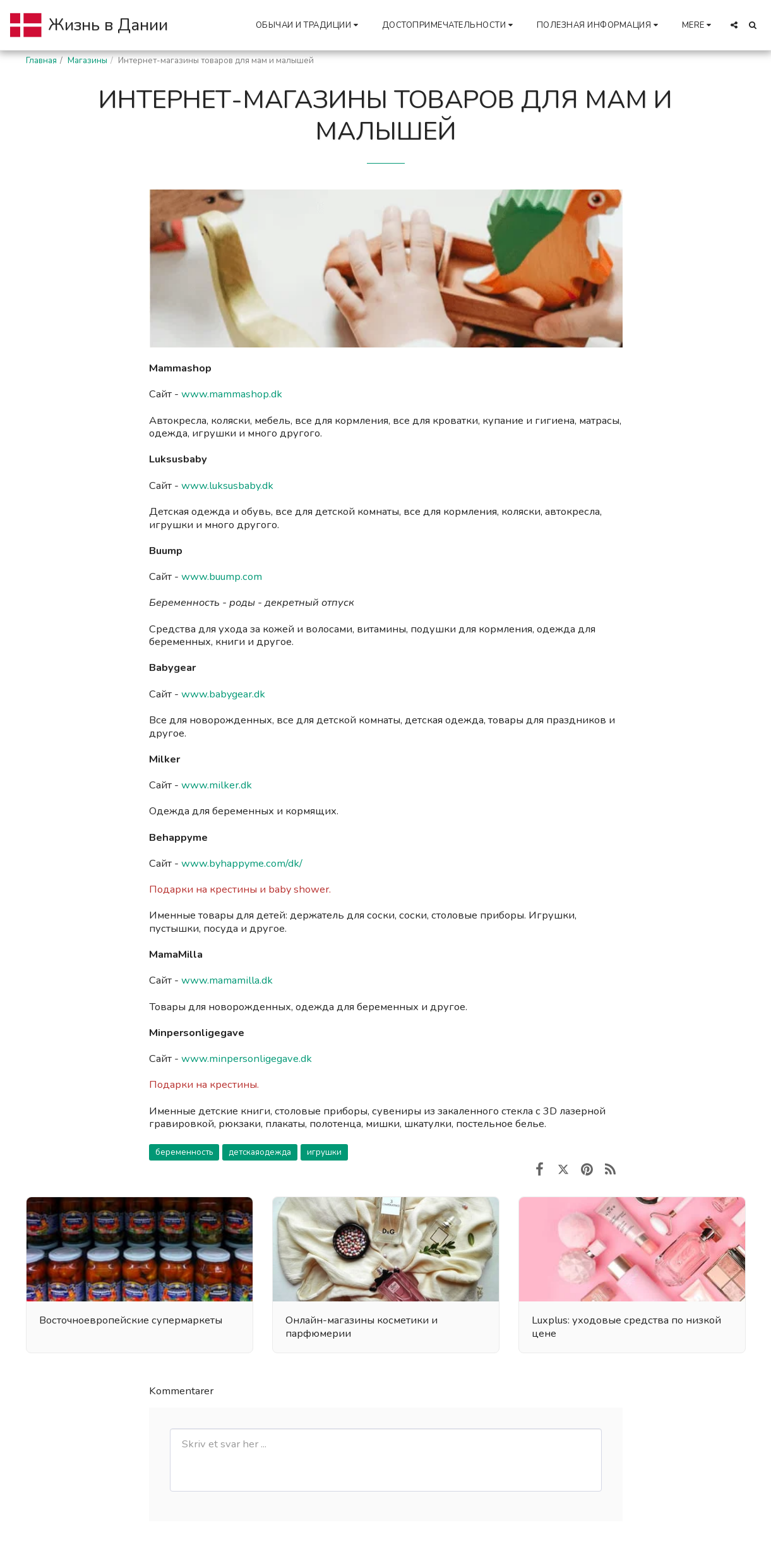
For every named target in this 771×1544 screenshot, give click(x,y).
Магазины (87, 60)
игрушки (324, 1152)
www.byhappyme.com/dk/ (241, 863)
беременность (184, 1152)
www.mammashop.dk (233, 394)
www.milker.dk (216, 785)
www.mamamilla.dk (227, 980)
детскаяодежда (260, 1152)
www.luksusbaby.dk (227, 485)
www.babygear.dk (223, 694)
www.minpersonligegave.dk (246, 1058)
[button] (308, 24)
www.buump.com (223, 576)
